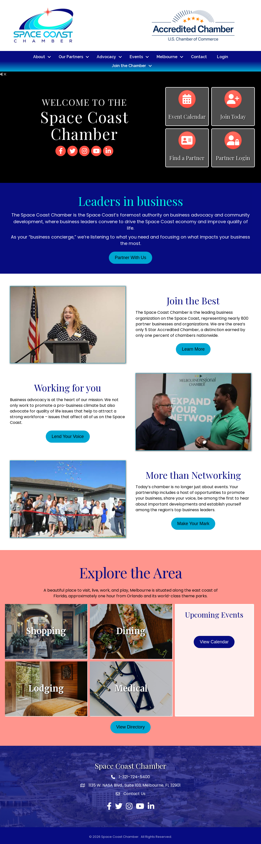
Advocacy (106, 56)
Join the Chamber (129, 65)
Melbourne (167, 56)
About (39, 56)
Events (136, 56)
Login (222, 56)
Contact (199, 56)
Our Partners (71, 56)
